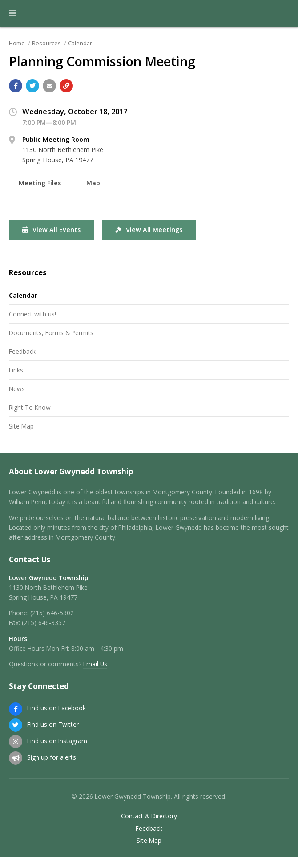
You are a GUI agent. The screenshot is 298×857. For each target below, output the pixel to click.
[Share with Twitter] (32, 85)
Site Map (21, 426)
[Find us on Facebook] (15, 709)
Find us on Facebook (56, 708)
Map (93, 183)
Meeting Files (40, 183)
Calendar (80, 43)
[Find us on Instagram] (15, 741)
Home (17, 43)
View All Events (51, 229)
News (17, 388)
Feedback (22, 351)
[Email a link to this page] (49, 85)
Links (16, 370)
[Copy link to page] (66, 85)
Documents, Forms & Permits (51, 332)
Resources (46, 43)
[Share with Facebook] (15, 85)
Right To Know (30, 407)
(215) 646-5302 (52, 613)
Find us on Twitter (53, 724)
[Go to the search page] (283, 13)
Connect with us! (32, 314)
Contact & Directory (149, 816)
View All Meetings (148, 229)
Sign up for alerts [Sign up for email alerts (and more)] (51, 757)
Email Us (95, 664)
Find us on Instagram (57, 741)
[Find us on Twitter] (15, 725)
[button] (12, 13)
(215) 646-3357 (43, 622)
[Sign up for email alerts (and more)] (15, 758)
